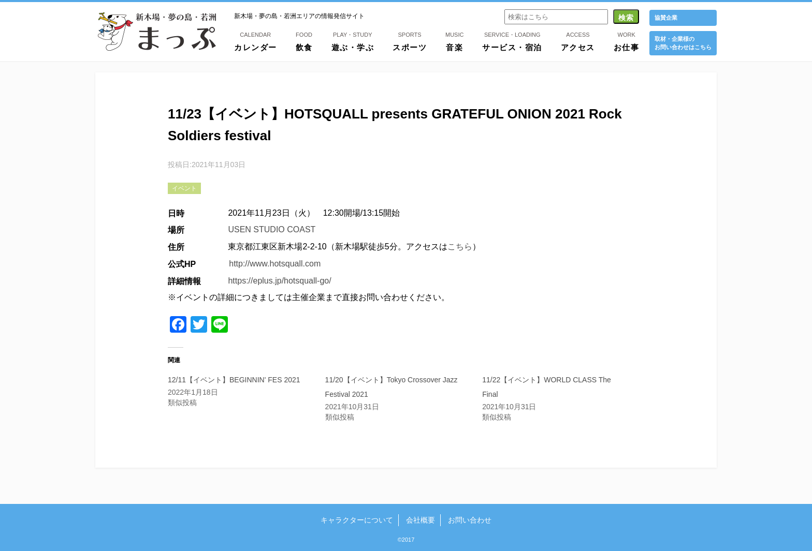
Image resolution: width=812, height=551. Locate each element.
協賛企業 (666, 17)
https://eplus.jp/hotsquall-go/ (279, 280)
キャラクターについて (357, 520)
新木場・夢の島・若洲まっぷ (157, 31)
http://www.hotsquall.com (275, 263)
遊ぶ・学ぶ (352, 41)
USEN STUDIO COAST (271, 229)
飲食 (304, 41)
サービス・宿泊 (512, 41)
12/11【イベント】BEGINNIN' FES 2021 (234, 380)
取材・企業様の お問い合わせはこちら (683, 43)
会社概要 (420, 520)
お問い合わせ (469, 520)
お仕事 (627, 41)
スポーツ (410, 41)
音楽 (454, 41)
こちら (459, 246)
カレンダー (255, 41)
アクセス (578, 41)
